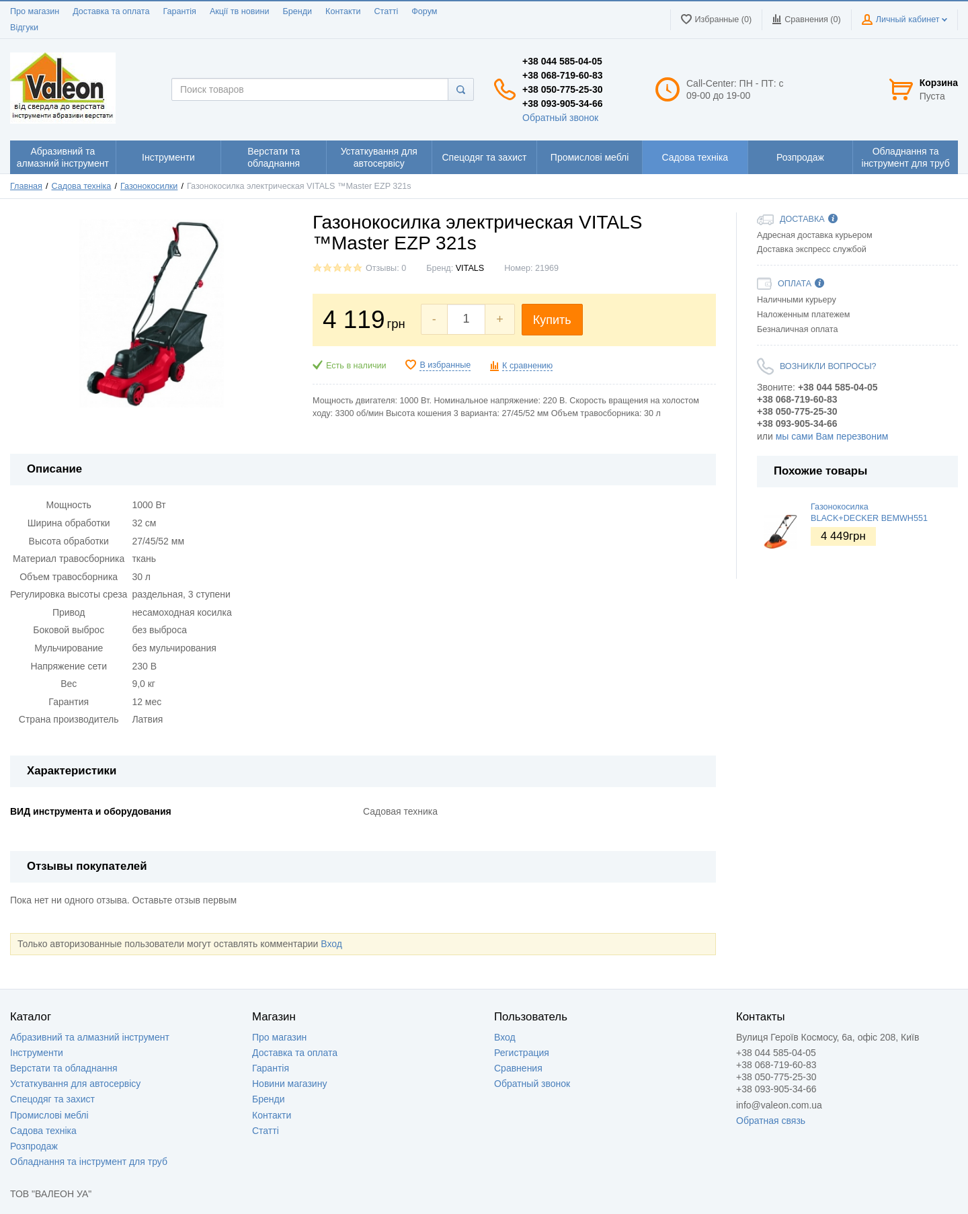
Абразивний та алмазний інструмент (89, 1037)
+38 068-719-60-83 (562, 75)
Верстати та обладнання (64, 1068)
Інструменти (36, 1052)
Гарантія (179, 11)
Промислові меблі (49, 1115)
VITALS (470, 268)
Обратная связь (770, 1120)
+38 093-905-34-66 (562, 103)
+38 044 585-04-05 (562, 61)
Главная (26, 186)
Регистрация (521, 1052)
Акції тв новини (240, 11)
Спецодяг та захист (52, 1099)
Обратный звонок (560, 117)
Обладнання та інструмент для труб (88, 1161)
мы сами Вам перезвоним (832, 436)
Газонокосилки (148, 186)
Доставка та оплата (111, 11)
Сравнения (518, 1068)
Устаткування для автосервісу (75, 1083)
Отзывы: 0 (386, 268)
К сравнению (527, 365)
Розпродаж (34, 1146)
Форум (424, 11)
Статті (386, 11)
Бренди (297, 11)
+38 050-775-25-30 (562, 89)
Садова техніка (82, 186)
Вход (331, 943)
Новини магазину (289, 1083)
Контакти (342, 11)
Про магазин (34, 11)
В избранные (445, 365)
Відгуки (24, 27)
